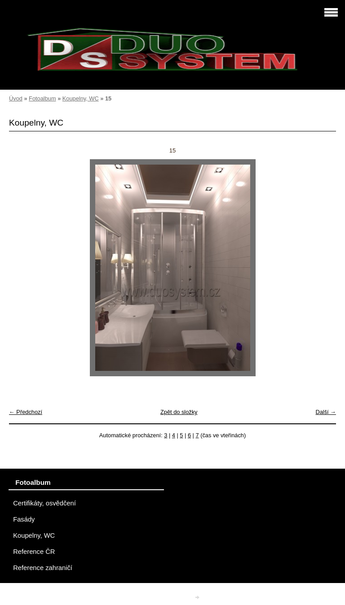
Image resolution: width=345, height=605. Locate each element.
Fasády (24, 519)
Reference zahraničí (42, 567)
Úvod (15, 98)
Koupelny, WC (80, 98)
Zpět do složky (179, 412)
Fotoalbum (42, 98)
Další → (325, 412)
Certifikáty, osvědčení (44, 503)
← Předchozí (25, 412)
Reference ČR (34, 551)
